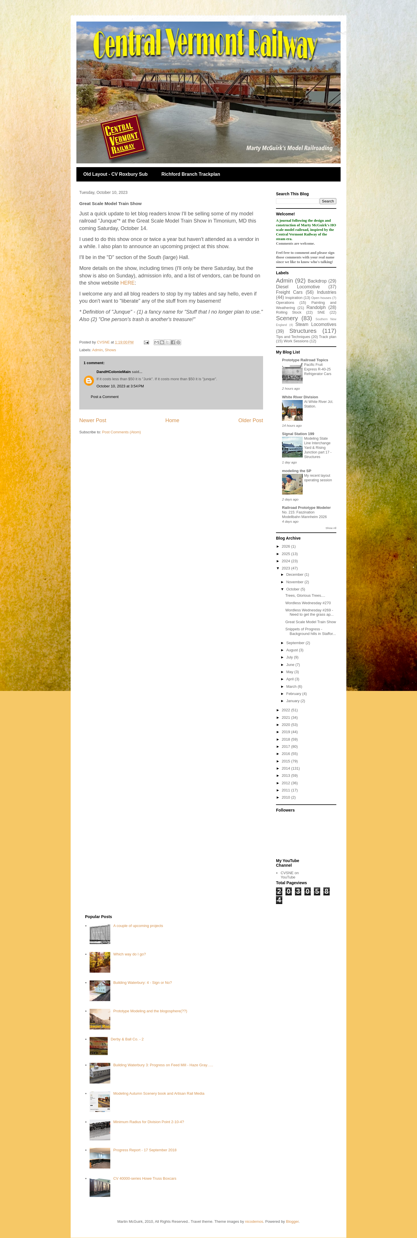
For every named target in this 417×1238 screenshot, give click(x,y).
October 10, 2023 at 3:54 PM (120, 386)
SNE (321, 312)
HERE (127, 283)
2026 (286, 546)
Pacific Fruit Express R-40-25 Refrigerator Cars (317, 369)
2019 (286, 732)
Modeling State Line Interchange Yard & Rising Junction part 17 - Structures (317, 448)
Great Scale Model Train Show (310, 622)
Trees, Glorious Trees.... (305, 595)
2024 (286, 561)
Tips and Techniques (293, 337)
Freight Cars (289, 292)
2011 (286, 790)
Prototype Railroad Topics (305, 360)
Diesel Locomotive (298, 286)
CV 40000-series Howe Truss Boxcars (144, 1178)
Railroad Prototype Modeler (306, 507)
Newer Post (92, 420)
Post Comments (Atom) (121, 432)
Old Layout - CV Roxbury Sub (115, 174)
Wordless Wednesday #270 (308, 603)
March (292, 686)
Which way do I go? (129, 954)
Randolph (316, 307)
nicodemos (254, 1221)
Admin (97, 350)
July (290, 657)
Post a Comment (105, 397)
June (291, 665)
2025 (286, 554)
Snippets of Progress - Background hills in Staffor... (310, 631)
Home (172, 420)
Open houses (321, 298)
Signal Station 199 (298, 434)
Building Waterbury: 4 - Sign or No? (142, 982)
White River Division (300, 397)
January (293, 701)
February (294, 694)
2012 (286, 783)
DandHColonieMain (113, 372)
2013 (286, 775)
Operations (285, 302)
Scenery (287, 318)
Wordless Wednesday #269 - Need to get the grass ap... (309, 612)
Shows (110, 350)
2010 (286, 797)
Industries (326, 292)
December (295, 574)
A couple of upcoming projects (138, 926)
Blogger (292, 1221)
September (296, 643)
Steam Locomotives (316, 324)
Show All (331, 528)
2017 (286, 746)
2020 (286, 725)
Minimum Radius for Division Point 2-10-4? (148, 1122)
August (292, 650)
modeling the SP (296, 471)
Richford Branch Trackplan (190, 174)
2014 (286, 768)
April (290, 679)
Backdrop (317, 281)
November (295, 582)
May (290, 672)
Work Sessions (296, 341)
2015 (286, 761)
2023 (286, 568)
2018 (286, 739)
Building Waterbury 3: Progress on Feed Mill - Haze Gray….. (163, 1065)
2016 (286, 754)
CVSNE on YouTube (290, 875)
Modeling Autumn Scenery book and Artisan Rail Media (158, 1093)
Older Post (250, 420)
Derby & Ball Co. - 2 (127, 1039)
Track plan (327, 337)
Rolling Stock (288, 312)
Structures (302, 330)
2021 (286, 717)
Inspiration (293, 298)
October (293, 589)
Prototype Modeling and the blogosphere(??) (150, 1011)
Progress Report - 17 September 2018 (144, 1150)
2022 (286, 710)
